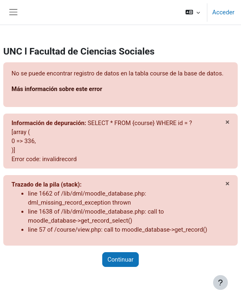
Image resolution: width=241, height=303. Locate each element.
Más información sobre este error (56, 89)
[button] (192, 12)
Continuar (121, 259)
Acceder (223, 12)
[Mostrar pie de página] (220, 282)
